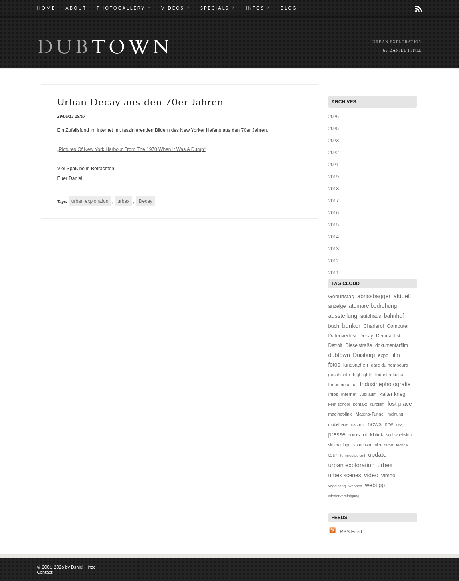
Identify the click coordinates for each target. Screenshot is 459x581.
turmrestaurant (352, 455)
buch (333, 326)
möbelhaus (338, 424)
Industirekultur (389, 374)
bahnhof (394, 316)
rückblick (373, 435)
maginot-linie (340, 414)
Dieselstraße (358, 345)
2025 (333, 128)
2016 (333, 213)
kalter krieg (393, 394)
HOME (46, 7)
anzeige (337, 306)
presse (337, 434)
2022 (333, 152)
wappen (355, 486)
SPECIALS (217, 7)
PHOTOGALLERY (124, 7)
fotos (334, 365)
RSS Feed (351, 532)
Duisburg (364, 355)
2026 (333, 116)
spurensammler (367, 445)
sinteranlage (339, 445)
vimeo (388, 475)
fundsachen (355, 365)
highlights (362, 374)
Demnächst (388, 336)
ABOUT (76, 7)
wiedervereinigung (344, 496)
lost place (400, 404)
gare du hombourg (389, 365)
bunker (351, 325)
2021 (333, 164)
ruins (354, 435)
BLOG (289, 7)
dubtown (339, 355)
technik (402, 445)
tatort (388, 445)
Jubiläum (368, 394)
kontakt (360, 404)
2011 (333, 273)
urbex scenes (344, 475)
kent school (339, 404)
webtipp (375, 485)
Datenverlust (342, 336)
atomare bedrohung (373, 306)
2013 (333, 249)
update (377, 454)
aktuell (402, 296)
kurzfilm (377, 404)
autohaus (370, 316)
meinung (395, 414)
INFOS (258, 7)
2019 (333, 177)
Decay (145, 201)
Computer (398, 326)
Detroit (335, 345)
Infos (333, 394)
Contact (45, 572)
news (375, 423)
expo (383, 355)
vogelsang (337, 486)
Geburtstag (341, 296)
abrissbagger (373, 296)
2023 (333, 140)
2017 (333, 201)
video (371, 475)
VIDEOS (175, 7)
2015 (333, 225)
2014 (333, 237)
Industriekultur (342, 384)
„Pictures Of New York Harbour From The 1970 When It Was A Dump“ (131, 149)
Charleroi (373, 326)
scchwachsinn (399, 435)
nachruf (358, 424)
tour (333, 455)
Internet (349, 394)
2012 (333, 261)
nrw (388, 424)
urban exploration (90, 201)
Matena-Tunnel (370, 414)
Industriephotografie (385, 384)
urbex (123, 201)
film (395, 355)
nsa (399, 424)
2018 (333, 189)
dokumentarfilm (391, 345)
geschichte (339, 374)
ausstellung (343, 316)
